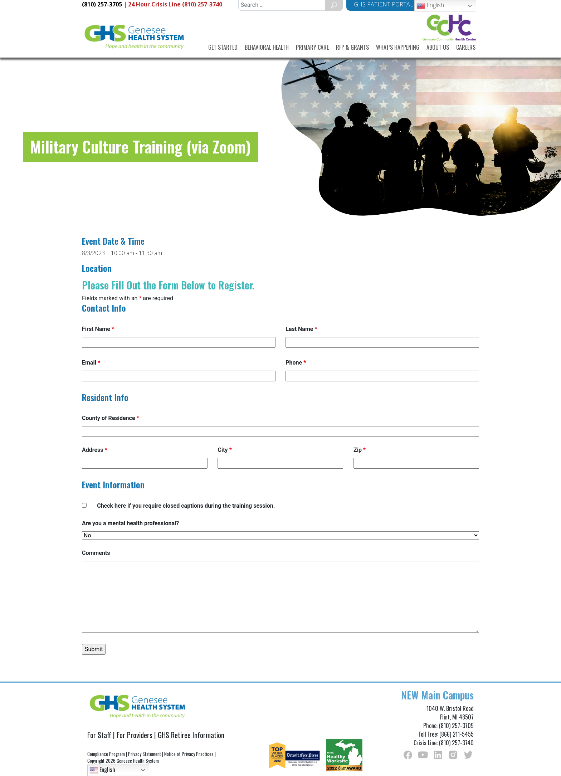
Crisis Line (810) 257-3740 (175, 4)
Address (94, 449)
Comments (96, 553)
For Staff (99, 734)
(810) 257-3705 (102, 4)
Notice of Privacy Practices (189, 753)
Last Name (301, 329)
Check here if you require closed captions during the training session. (186, 505)
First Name (98, 329)
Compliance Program (106, 753)
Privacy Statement (144, 753)
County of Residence (110, 418)
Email (91, 362)
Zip (359, 449)
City (224, 449)
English (430, 5)
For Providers (134, 734)
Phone (296, 362)
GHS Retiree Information (191, 734)
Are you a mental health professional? (130, 523)
